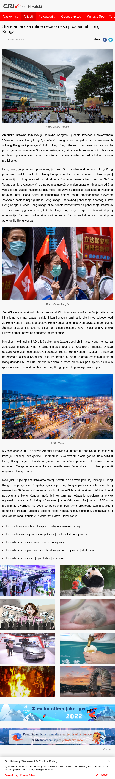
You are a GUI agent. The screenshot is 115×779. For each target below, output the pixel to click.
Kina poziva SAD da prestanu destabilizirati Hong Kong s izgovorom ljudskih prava (49, 550)
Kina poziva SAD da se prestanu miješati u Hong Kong (34, 542)
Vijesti (28, 16)
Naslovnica (10, 16)
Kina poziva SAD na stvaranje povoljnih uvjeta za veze (34, 558)
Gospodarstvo (71, 16)
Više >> (107, 749)
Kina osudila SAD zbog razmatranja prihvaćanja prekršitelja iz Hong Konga (45, 534)
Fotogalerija (47, 16)
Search (109, 6)
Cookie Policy (12, 775)
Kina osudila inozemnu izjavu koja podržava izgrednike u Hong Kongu (42, 526)
